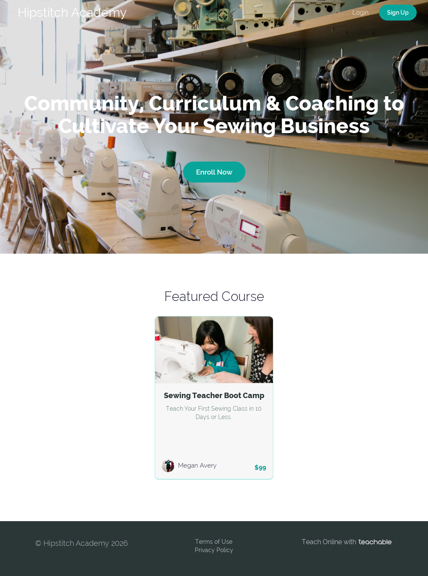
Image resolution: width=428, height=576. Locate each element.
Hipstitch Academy (72, 12)
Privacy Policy (214, 550)
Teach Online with (347, 542)
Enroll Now (214, 172)
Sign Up (398, 12)
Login (360, 12)
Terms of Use (213, 541)
